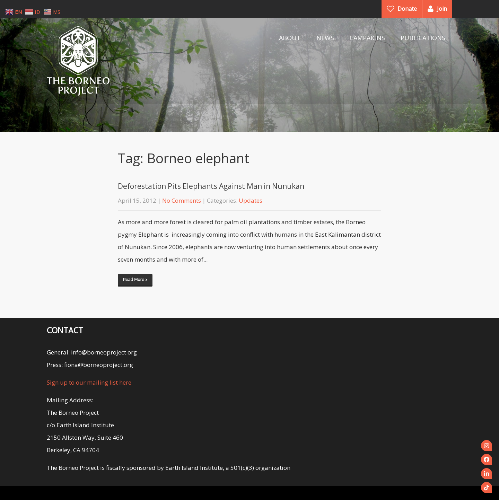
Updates (250, 200)
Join (442, 8)
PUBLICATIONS (423, 38)
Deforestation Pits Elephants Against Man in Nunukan (211, 186)
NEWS (325, 38)
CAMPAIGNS (367, 38)
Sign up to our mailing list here (89, 382)
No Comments (181, 200)
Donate (407, 8)
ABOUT (290, 38)
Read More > (135, 279)
